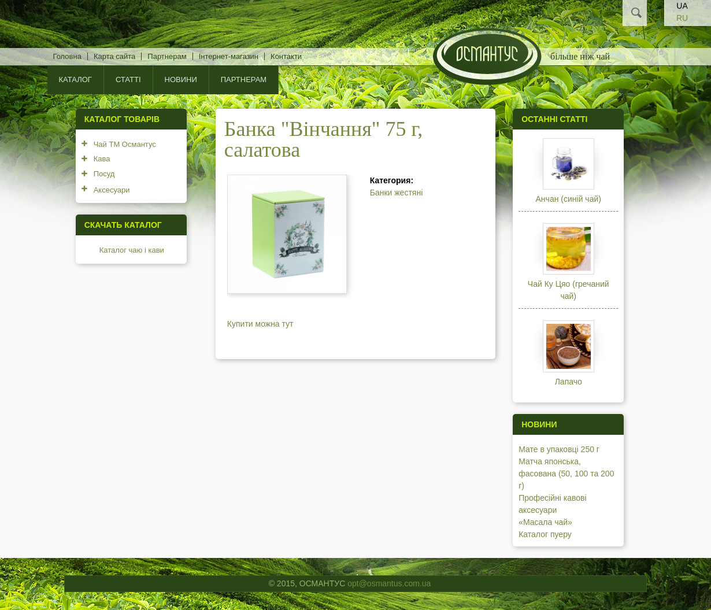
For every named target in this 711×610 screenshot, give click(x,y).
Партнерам (166, 56)
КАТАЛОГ (75, 79)
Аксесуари (112, 190)
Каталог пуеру (545, 534)
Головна (67, 56)
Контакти (286, 56)
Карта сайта (114, 56)
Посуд (104, 173)
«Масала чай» (545, 522)
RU (682, 18)
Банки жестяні (396, 192)
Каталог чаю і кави (131, 250)
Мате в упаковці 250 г (559, 449)
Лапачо (568, 381)
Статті (128, 79)
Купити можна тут (260, 323)
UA (681, 5)
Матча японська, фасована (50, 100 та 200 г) (566, 473)
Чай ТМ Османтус (125, 144)
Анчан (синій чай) (568, 199)
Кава (102, 158)
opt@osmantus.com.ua (389, 583)
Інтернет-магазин (228, 56)
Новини (181, 79)
